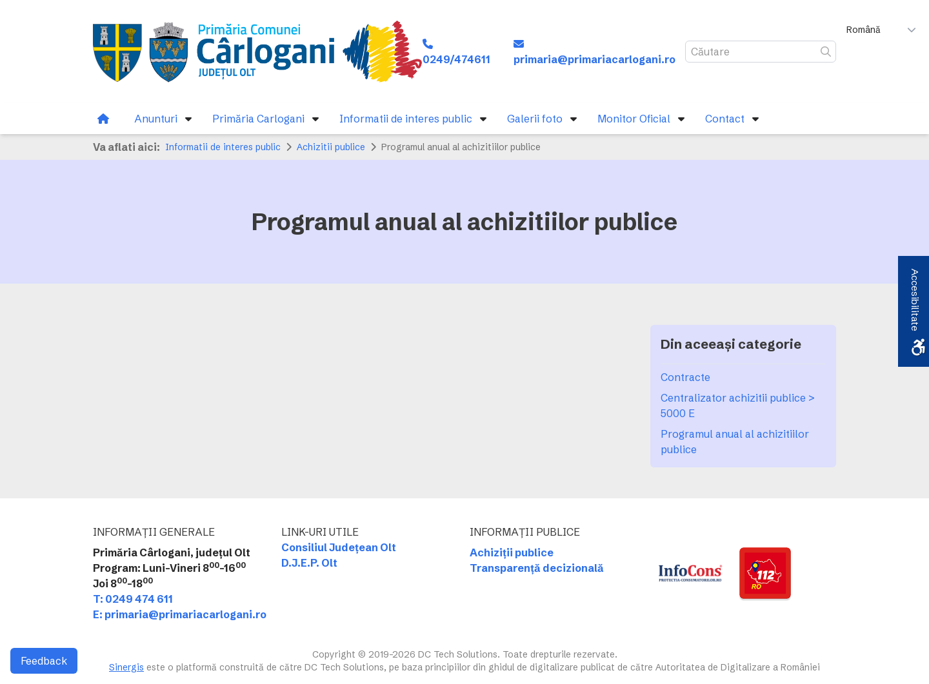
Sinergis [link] (126, 667)
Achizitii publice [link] (331, 147)
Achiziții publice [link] (512, 552)
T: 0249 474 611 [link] (133, 598)
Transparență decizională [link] (537, 568)
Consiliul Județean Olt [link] (338, 547)
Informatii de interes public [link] (223, 147)
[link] (258, 52)
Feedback (44, 660)
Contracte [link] (685, 377)
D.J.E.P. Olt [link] (309, 562)
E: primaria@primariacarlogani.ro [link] (179, 614)
